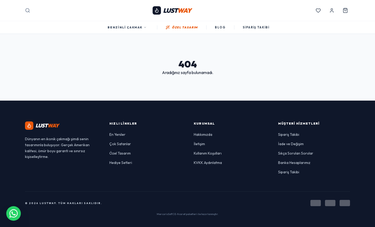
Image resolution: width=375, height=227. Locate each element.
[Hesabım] (331, 10)
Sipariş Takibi (288, 134)
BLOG (220, 27)
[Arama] (27, 10)
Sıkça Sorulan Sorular (295, 153)
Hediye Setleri (120, 162)
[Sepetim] (345, 10)
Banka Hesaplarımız (294, 162)
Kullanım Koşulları (208, 153)
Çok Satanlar (120, 144)
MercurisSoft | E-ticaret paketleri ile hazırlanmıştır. (187, 214)
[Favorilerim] (318, 10)
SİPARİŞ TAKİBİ (256, 27)
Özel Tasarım (120, 153)
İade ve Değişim (291, 144)
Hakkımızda (203, 134)
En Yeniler (117, 134)
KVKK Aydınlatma (208, 162)
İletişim (199, 144)
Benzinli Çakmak (127, 27)
